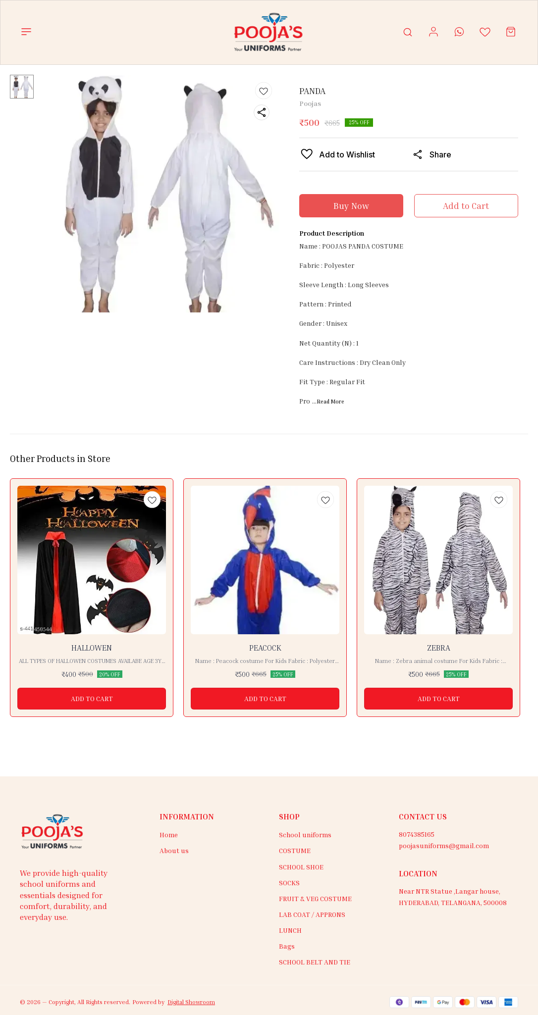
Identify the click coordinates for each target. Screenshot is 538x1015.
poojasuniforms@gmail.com (444, 845)
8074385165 (416, 834)
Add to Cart (466, 205)
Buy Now (351, 205)
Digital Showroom (191, 1002)
